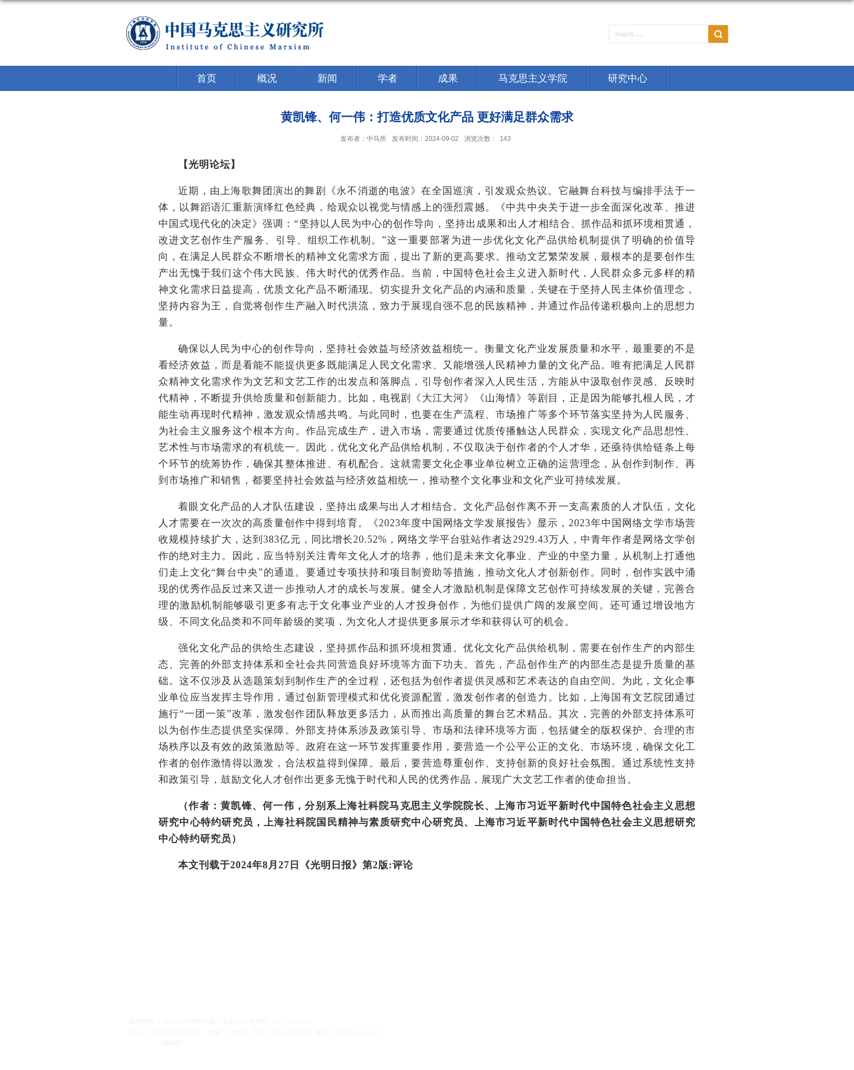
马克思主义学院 (532, 78)
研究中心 (627, 78)
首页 (207, 78)
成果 (448, 78)
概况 (267, 78)
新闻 (327, 78)
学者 (387, 78)
